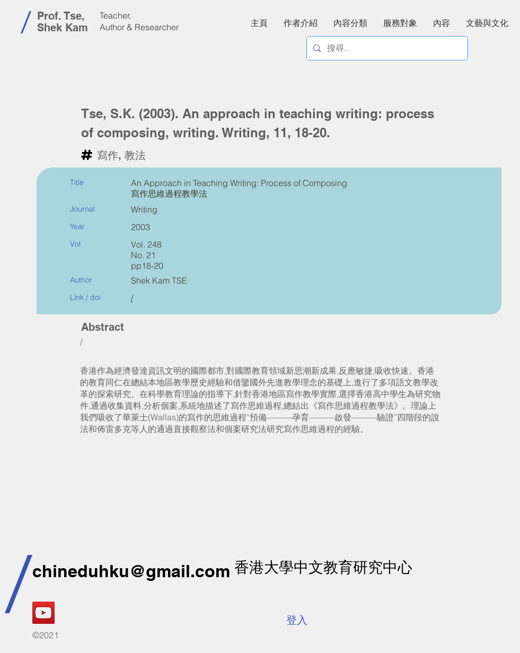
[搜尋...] (386, 48)
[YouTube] (43, 613)
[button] (441, 23)
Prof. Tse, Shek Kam (62, 22)
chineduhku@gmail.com (131, 571)
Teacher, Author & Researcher (139, 21)
